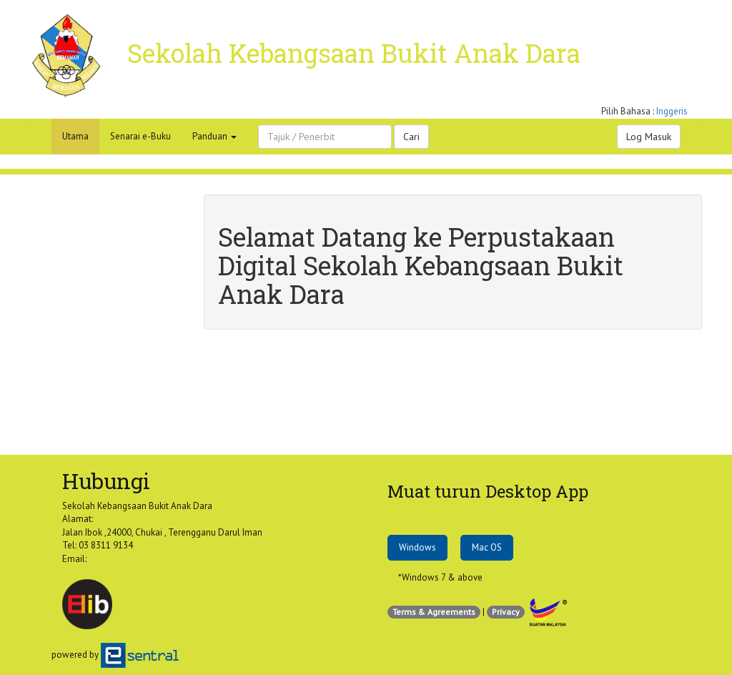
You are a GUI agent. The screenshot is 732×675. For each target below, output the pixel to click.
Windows (417, 547)
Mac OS (487, 547)
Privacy (506, 611)
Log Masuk (648, 136)
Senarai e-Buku (140, 136)
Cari (411, 136)
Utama (75, 136)
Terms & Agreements (433, 611)
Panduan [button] (214, 136)
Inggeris (672, 111)
